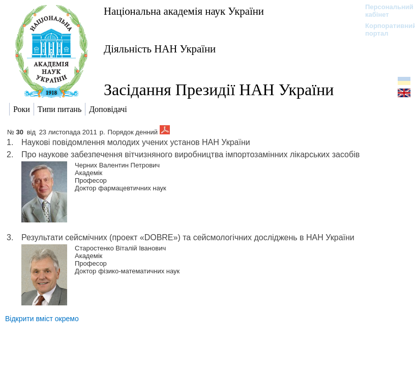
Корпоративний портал (384, 29)
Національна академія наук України (184, 11)
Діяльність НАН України (160, 48)
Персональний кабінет (384, 10)
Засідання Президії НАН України (219, 89)
